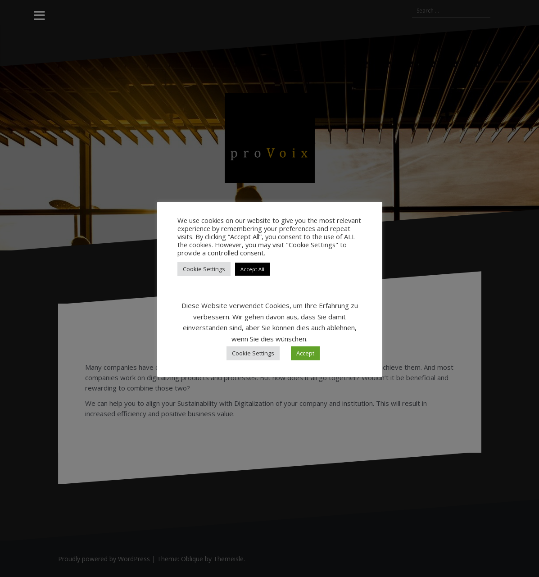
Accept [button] (305, 353)
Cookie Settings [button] (204, 269)
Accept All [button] (252, 269)
